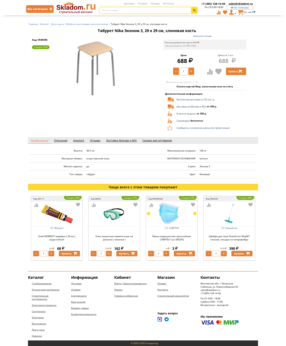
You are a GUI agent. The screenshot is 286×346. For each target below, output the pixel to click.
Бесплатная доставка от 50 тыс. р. (195, 99)
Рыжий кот (232, 228)
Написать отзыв (202, 36)
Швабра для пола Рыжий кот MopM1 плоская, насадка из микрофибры (229, 238)
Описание (60, 140)
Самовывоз (183, 120)
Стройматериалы (42, 283)
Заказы (118, 289)
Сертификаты (79, 295)
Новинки (37, 336)
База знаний (78, 302)
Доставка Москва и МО (121, 140)
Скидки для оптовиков (157, 140)
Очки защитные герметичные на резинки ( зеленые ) (114, 238)
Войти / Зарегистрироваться (130, 283)
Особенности (39, 140)
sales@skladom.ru (241, 4)
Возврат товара (80, 308)
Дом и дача (38, 329)
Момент (59, 228)
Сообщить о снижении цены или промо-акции (203, 127)
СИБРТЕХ (174, 228)
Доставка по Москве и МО (191, 106)
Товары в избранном (126, 295)
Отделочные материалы (45, 289)
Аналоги (78, 140)
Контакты (168, 3)
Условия (142, 3)
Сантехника (38, 311)
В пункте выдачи (186, 113)
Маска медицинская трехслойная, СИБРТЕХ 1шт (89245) (171, 238)
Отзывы (155, 3)
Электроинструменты (44, 305)
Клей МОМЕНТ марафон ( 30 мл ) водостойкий (56, 238)
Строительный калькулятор (173, 295)
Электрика (38, 317)
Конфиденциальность (83, 314)
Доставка (129, 3)
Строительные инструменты (40, 297)
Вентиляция (39, 323)
